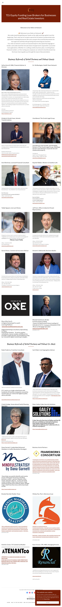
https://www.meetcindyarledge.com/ (9, 442)
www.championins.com (7, 286)
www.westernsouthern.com (39, 203)
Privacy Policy (47, 599)
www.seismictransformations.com (9, 156)
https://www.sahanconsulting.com (40, 398)
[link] (31, 10)
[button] (3, 2)
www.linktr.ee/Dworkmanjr (7, 197)
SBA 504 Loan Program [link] (30, 602)
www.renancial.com (37, 576)
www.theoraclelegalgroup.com (39, 158)
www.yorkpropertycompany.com (40, 245)
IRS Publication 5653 (55, 395)
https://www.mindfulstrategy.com (9, 489)
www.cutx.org (36, 289)
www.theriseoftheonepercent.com (12, 326)
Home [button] (8, 602)
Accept (48, 602)
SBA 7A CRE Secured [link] (17, 602)
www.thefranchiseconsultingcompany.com (11, 399)
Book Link (4, 439)
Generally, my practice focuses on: (40, 526)
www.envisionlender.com (40, 328)
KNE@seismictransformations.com (9, 154)
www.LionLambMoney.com (7, 246)
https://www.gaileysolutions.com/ (40, 429)
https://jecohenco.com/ (7, 113)
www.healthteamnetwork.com (39, 107)
